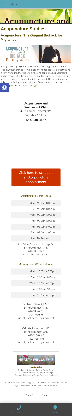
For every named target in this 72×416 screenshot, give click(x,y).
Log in (44, 395)
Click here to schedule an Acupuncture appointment (36, 177)
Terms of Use (37, 385)
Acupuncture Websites (15, 382)
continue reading (27, 85)
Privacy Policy (50, 385)
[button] (4, 87)
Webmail (29, 395)
